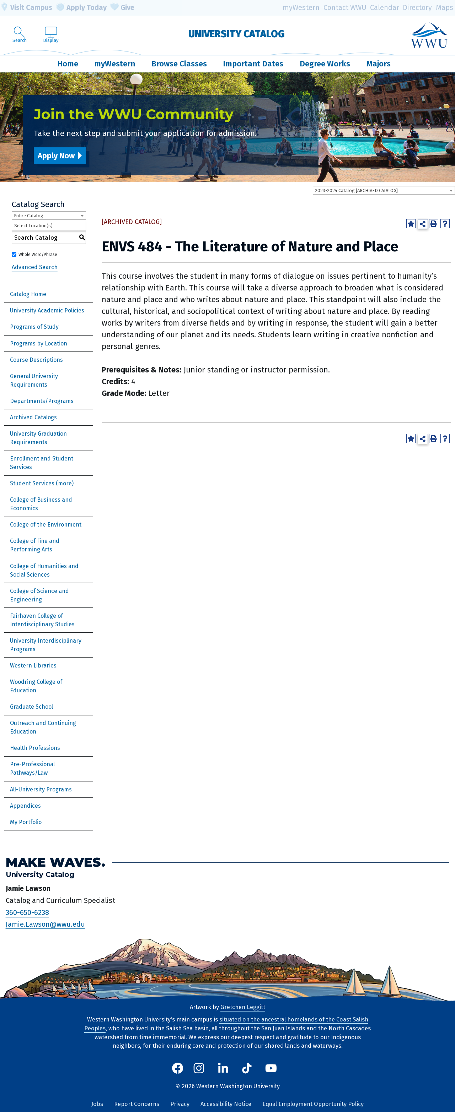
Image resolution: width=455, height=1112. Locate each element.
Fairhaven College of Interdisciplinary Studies (42, 620)
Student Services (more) (42, 483)
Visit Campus (26, 7)
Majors (378, 64)
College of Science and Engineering (39, 595)
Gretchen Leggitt (242, 1007)
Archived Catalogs (33, 417)
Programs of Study (34, 326)
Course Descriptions (36, 359)
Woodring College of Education (36, 686)
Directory (417, 8)
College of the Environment (45, 524)
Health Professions (35, 748)
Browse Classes (179, 64)
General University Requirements (34, 380)
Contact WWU (344, 8)
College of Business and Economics (41, 504)
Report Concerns (136, 1104)
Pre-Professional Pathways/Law (32, 768)
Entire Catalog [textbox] (28, 215)
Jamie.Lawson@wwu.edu (45, 924)
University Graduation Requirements (38, 438)
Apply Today (81, 7)
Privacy (179, 1104)
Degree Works (325, 64)
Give (122, 7)
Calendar (384, 8)
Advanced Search (35, 267)
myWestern (301, 8)
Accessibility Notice (225, 1104)
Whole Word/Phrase (37, 254)
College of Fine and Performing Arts (34, 545)
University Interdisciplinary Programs (45, 645)
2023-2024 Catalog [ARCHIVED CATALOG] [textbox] (356, 190)
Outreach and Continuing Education (43, 727)
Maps (444, 8)
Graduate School (31, 706)
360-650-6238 (27, 912)
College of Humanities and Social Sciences (44, 570)
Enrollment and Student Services (41, 462)
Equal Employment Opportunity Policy (313, 1104)
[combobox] (384, 190)
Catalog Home (28, 294)
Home (67, 64)
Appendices (25, 805)
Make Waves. (55, 862)
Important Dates (253, 64)
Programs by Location (38, 343)
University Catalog (236, 34)
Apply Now (56, 155)
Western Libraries (33, 665)
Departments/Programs (42, 401)
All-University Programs (41, 789)
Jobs (97, 1104)
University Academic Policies (47, 310)
